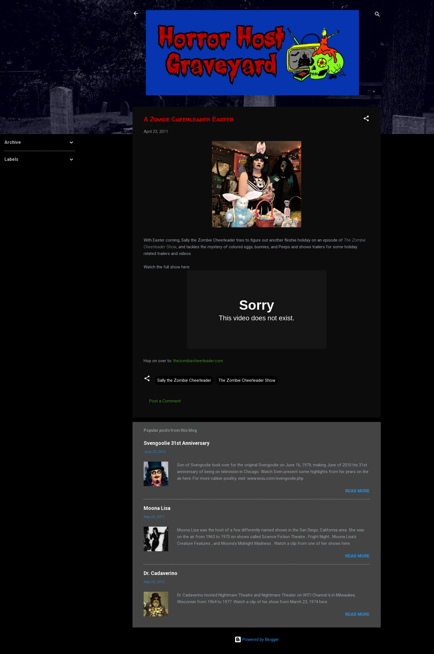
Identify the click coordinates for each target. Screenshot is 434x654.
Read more (357, 490)
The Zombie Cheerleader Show (246, 380)
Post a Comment (165, 401)
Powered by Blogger (257, 639)
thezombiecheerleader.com (198, 360)
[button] (366, 119)
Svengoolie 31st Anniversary (176, 443)
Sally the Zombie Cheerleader (184, 380)
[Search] (377, 15)
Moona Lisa (157, 508)
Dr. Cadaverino (160, 573)
